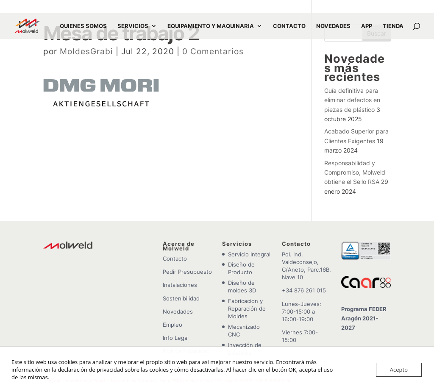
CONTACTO (289, 26)
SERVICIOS (132, 26)
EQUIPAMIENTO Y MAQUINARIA (210, 26)
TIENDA (393, 26)
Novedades (178, 311)
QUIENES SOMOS (83, 26)
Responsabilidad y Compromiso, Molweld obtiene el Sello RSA (354, 172)
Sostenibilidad (181, 298)
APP (366, 26)
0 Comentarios (213, 51)
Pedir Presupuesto (187, 271)
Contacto (175, 258)
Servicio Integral (249, 254)
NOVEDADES (333, 26)
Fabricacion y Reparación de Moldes (247, 308)
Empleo (172, 324)
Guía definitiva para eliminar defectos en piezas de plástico (352, 100)
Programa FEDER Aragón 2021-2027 (364, 318)
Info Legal (176, 337)
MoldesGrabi (86, 51)
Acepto (399, 369)
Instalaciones (180, 284)
